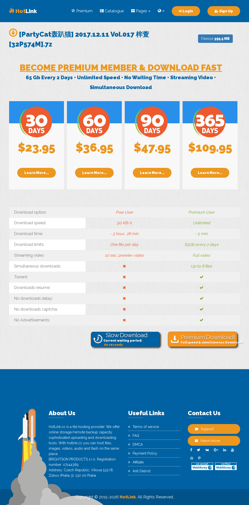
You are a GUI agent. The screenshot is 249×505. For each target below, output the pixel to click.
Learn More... (36, 173)
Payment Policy (142, 453)
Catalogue (112, 11)
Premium (82, 11)
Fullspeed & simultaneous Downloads (210, 339)
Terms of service (143, 427)
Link (23, 11)
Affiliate (136, 462)
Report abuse (207, 440)
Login (186, 11)
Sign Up (224, 11)
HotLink (128, 497)
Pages (140, 11)
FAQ (133, 436)
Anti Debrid (139, 471)
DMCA (135, 444)
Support (204, 429)
